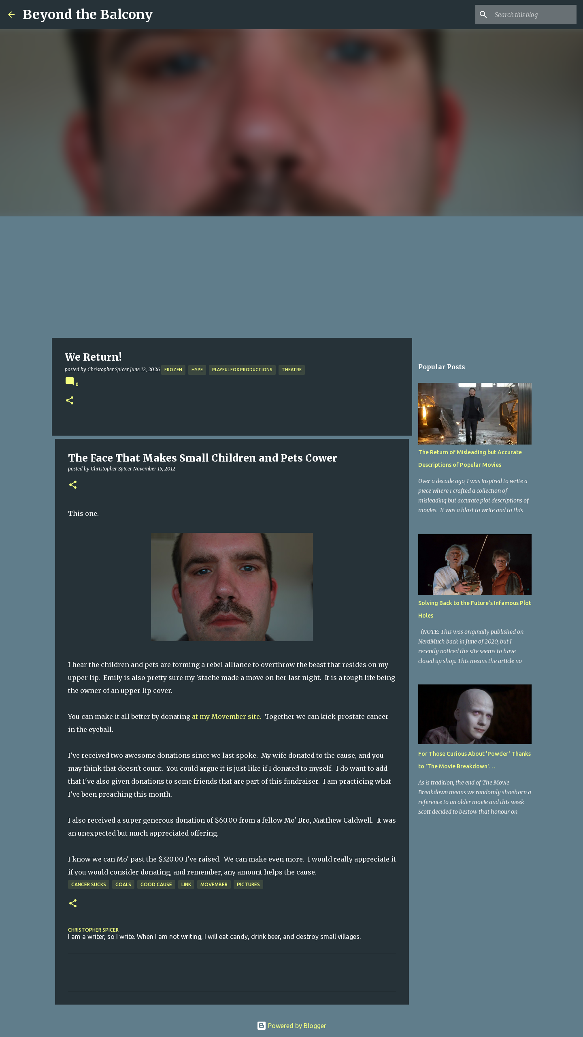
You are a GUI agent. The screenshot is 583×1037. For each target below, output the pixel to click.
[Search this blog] (534, 14)
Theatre (292, 369)
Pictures (248, 884)
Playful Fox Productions (242, 369)
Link (186, 884)
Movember (214, 884)
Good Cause (156, 884)
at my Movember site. (227, 716)
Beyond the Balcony (88, 14)
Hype (197, 369)
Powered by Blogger (291, 1025)
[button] (69, 401)
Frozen (173, 369)
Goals (123, 884)
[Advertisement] (291, 277)
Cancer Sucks (88, 884)
